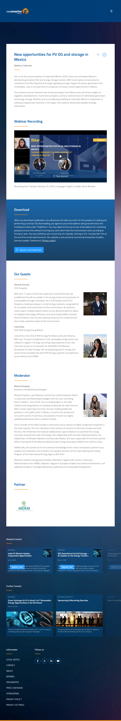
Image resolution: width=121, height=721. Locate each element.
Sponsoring (12, 693)
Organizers (12, 682)
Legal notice (13, 659)
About (9, 671)
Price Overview (14, 688)
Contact (10, 665)
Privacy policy (49, 240)
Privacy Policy (14, 699)
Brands (10, 676)
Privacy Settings (15, 705)
